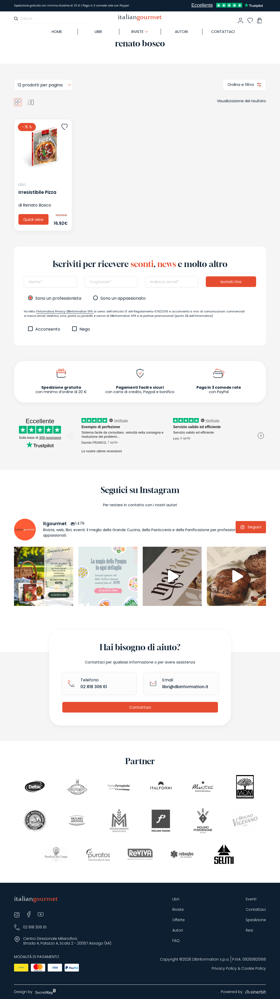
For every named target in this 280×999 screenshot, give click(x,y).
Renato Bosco (37, 205)
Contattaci (223, 31)
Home (57, 31)
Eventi (251, 899)
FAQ (176, 941)
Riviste (137, 31)
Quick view (33, 219)
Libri (98, 31)
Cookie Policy (253, 968)
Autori (181, 31)
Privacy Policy (224, 968)
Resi (249, 930)
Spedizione (256, 920)
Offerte (178, 920)
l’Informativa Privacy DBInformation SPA (65, 311)
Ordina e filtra (241, 84)
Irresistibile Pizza (37, 192)
